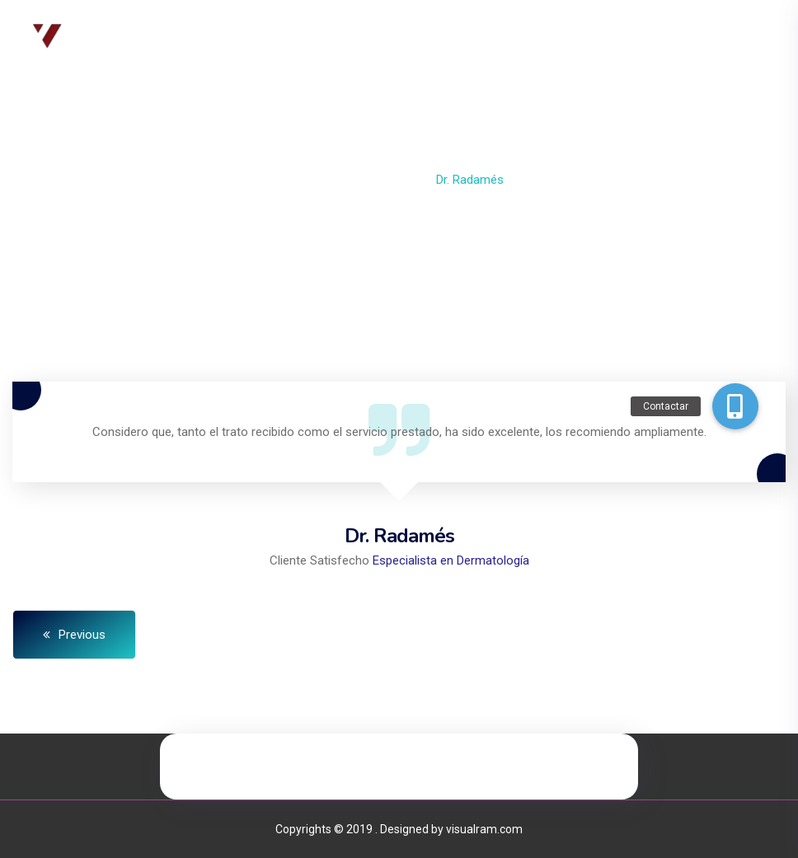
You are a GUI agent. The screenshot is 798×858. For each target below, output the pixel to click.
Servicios (413, 37)
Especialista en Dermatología (451, 560)
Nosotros (329, 37)
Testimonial (381, 179)
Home (310, 179)
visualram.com (484, 829)
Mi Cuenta (648, 37)
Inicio (256, 37)
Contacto (495, 37)
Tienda (570, 37)
